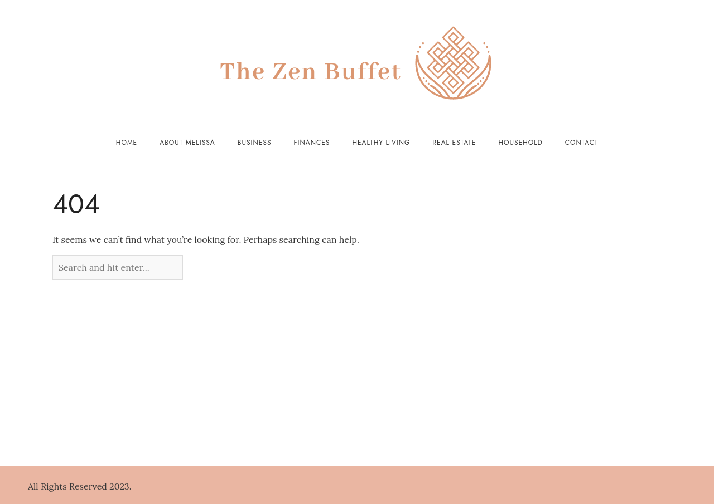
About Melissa (187, 143)
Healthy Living (381, 143)
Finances (312, 143)
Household (520, 143)
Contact (581, 143)
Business (255, 143)
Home (126, 143)
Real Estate (454, 143)
